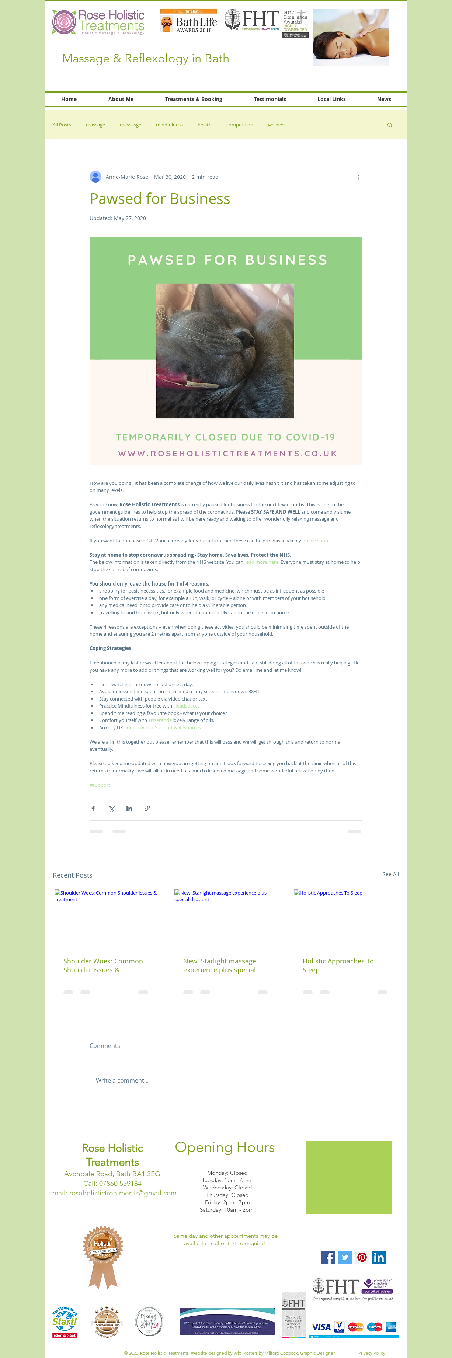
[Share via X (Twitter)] (111, 808)
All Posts (62, 124)
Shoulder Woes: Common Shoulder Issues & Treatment (103, 965)
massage (95, 124)
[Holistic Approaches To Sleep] (345, 918)
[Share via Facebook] (93, 808)
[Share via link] (147, 808)
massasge (130, 124)
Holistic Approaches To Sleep (338, 965)
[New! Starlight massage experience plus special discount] (226, 918)
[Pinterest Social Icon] (362, 1257)
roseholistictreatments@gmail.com (123, 1193)
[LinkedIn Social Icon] (379, 1257)
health (205, 124)
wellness (277, 124)
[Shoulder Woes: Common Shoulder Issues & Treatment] (106, 918)
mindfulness (169, 124)
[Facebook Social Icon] (328, 1257)
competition (239, 124)
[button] (389, 125)
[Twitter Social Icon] (345, 1257)
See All (391, 874)
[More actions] (358, 176)
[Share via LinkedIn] (129, 808)
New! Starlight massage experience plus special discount (219, 965)
